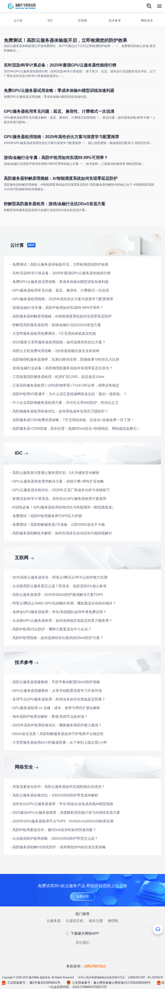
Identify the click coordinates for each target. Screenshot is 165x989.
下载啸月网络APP (82, 933)
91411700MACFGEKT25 (89, 987)
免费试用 (82, 896)
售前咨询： (82, 966)
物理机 (113, 921)
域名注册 (96, 921)
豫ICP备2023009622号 (45, 982)
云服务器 (53, 921)
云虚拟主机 (75, 921)
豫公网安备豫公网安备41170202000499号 (122, 982)
